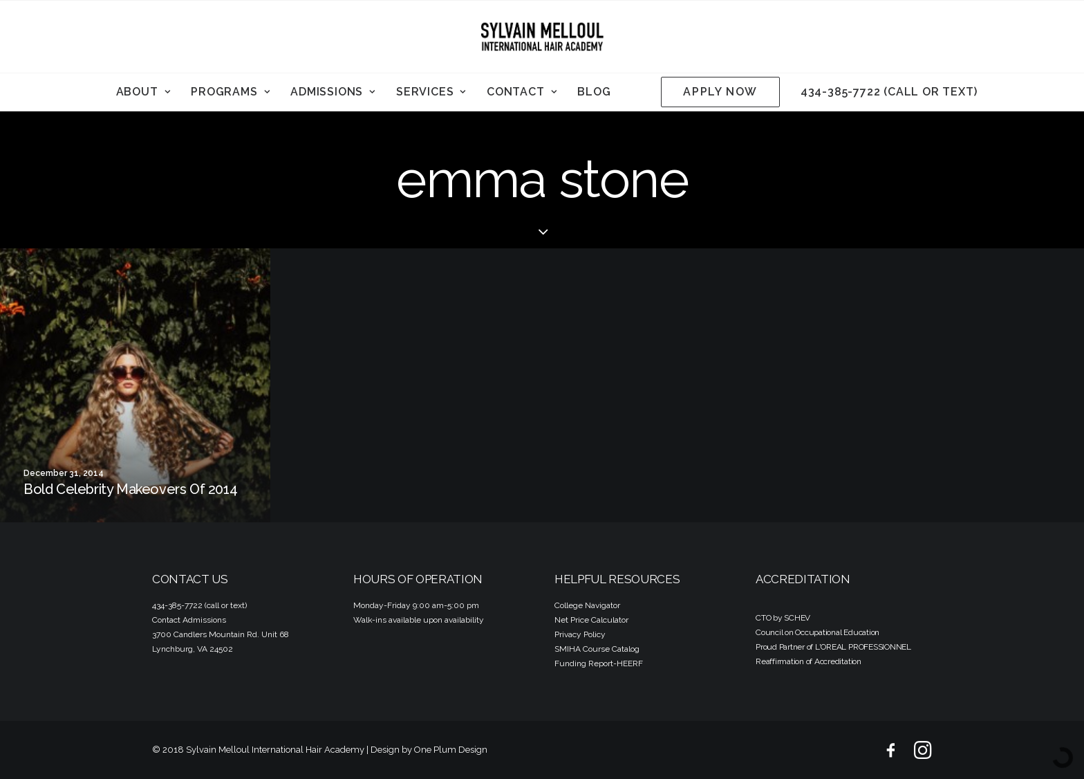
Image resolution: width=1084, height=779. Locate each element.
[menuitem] (143, 92)
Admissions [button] (332, 91)
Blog (593, 91)
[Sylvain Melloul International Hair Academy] (542, 36)
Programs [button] (230, 91)
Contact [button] (522, 91)
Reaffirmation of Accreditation (808, 661)
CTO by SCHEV (783, 618)
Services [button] (431, 91)
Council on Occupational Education (817, 632)
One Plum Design (450, 749)
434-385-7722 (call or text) (889, 91)
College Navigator (587, 605)
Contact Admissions (189, 620)
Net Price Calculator (591, 620)
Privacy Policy (580, 634)
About (143, 91)
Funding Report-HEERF (598, 663)
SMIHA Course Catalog (596, 649)
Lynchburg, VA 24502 (192, 649)
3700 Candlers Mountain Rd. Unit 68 (220, 634)
